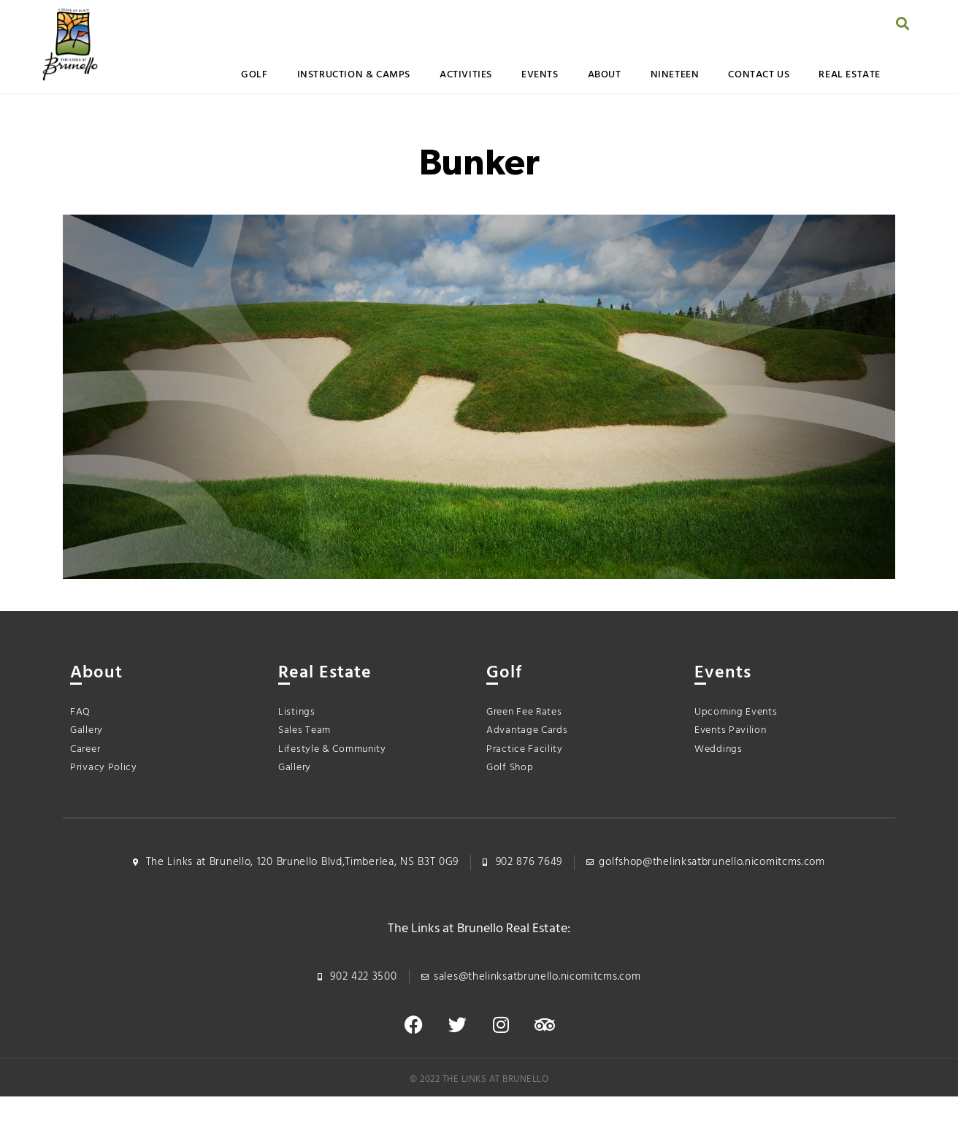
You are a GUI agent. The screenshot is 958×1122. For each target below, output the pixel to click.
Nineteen (675, 74)
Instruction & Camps (353, 74)
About (604, 74)
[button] (903, 23)
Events (540, 74)
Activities (466, 74)
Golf (254, 74)
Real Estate (850, 74)
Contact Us (758, 74)
